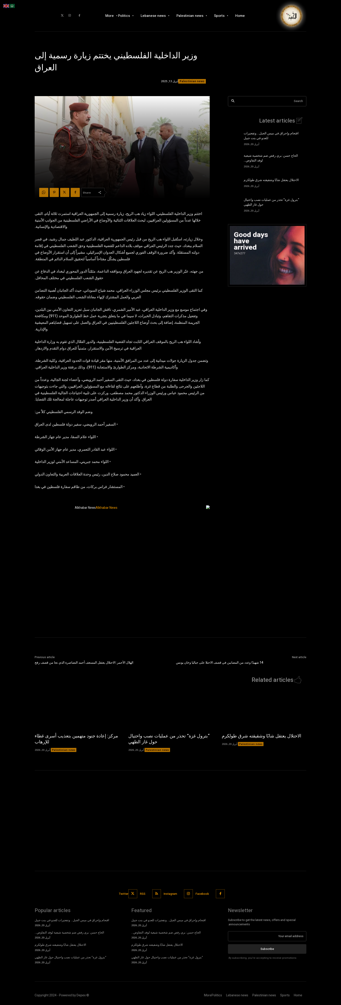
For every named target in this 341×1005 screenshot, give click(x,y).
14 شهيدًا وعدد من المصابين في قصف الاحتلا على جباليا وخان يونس (219, 662)
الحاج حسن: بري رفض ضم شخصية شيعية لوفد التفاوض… (69, 932)
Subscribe (267, 949)
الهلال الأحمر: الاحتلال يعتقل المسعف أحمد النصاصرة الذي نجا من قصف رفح (84, 662)
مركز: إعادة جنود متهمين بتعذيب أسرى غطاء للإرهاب (76, 739)
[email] (267, 936)
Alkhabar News (85, 507)
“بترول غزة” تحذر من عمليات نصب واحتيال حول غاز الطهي (168, 739)
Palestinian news (192, 81)
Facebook (202, 894)
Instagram (170, 894)
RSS (142, 894)
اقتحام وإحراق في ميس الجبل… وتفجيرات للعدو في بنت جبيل (72, 920)
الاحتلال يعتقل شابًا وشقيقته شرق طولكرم (271, 180)
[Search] (233, 101)
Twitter (123, 894)
